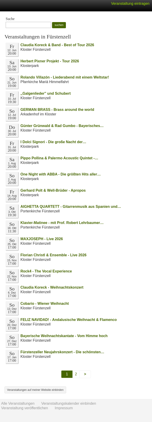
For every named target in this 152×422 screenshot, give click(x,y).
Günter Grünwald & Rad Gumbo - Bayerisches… (62, 126)
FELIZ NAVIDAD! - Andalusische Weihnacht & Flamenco (68, 320)
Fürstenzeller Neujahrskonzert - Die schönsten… (62, 352)
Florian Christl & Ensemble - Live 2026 (53, 255)
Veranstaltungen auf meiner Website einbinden (35, 389)
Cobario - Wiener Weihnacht (44, 303)
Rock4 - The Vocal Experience (46, 271)
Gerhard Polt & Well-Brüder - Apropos (53, 190)
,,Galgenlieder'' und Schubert (45, 93)
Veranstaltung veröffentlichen (24, 408)
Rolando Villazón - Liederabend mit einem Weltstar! (64, 77)
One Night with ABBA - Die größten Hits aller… (60, 174)
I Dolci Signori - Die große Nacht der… (53, 142)
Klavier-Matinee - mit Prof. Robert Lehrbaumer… (62, 223)
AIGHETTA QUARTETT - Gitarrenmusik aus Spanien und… (70, 206)
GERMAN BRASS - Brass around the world (57, 110)
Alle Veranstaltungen (18, 403)
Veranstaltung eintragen (130, 3)
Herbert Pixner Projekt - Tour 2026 (49, 61)
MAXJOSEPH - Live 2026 (41, 239)
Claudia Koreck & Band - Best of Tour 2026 (57, 45)
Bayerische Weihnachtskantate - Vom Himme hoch (64, 336)
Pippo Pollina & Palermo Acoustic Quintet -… (59, 158)
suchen (59, 25)
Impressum (64, 408)
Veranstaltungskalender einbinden (68, 403)
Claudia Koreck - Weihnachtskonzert (51, 287)
